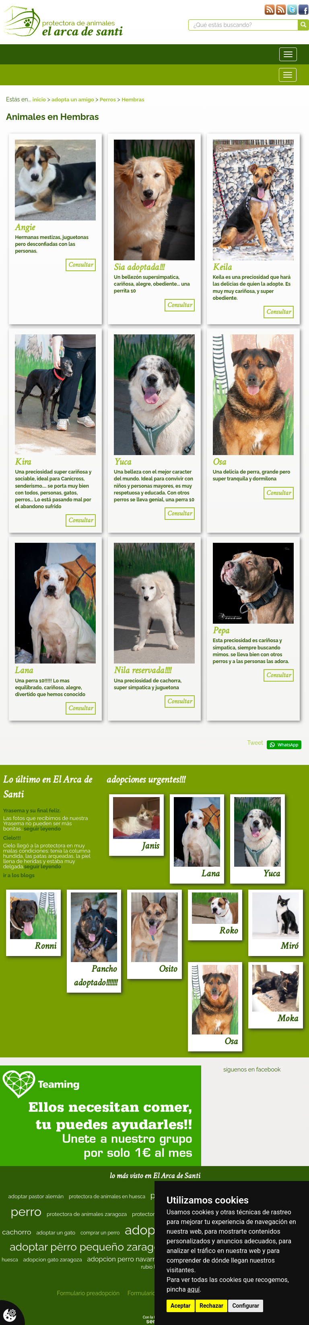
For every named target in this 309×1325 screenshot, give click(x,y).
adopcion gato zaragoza (52, 1260)
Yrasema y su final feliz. (32, 811)
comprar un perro (100, 1233)
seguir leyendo (42, 829)
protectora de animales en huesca (107, 1196)
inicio (39, 100)
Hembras (133, 100)
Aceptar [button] (181, 1305)
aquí (193, 1289)
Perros (108, 100)
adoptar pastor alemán (36, 1196)
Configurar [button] (245, 1305)
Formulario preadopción (88, 1293)
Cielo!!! (12, 838)
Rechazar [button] (211, 1305)
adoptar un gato (55, 1233)
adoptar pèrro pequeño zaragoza (90, 1247)
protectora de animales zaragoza (87, 1214)
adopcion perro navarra (122, 1259)
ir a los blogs (19, 875)
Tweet (255, 743)
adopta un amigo (73, 100)
